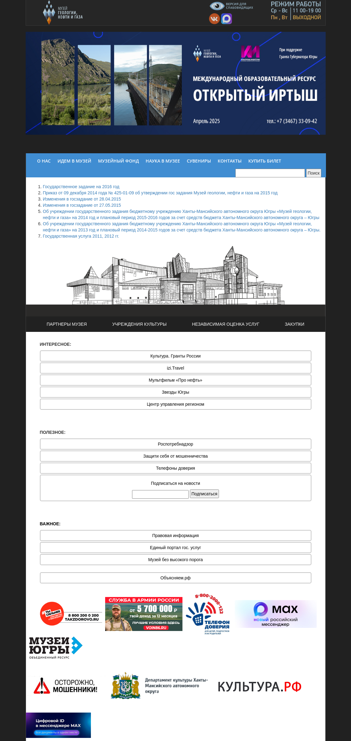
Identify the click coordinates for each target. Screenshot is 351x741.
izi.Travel (175, 368)
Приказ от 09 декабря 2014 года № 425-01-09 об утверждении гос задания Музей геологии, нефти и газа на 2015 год (160, 192)
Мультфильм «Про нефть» (175, 380)
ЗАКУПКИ (294, 324)
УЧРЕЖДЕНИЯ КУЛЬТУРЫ (139, 324)
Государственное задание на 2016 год (81, 186)
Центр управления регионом (175, 404)
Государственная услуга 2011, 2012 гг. (81, 236)
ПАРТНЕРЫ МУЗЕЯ (67, 324)
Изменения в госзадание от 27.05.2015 (82, 205)
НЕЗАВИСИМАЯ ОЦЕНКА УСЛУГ (225, 324)
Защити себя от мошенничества (175, 456)
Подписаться (204, 493)
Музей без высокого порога (175, 559)
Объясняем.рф (176, 577)
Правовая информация (175, 535)
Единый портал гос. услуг (175, 547)
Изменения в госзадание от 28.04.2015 (82, 199)
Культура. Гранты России (175, 356)
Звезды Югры (175, 392)
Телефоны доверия (175, 468)
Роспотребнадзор (175, 444)
